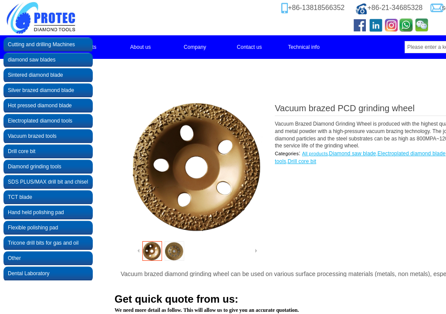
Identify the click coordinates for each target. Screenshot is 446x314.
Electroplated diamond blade (412, 153)
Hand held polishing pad (36, 212)
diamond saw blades (31, 60)
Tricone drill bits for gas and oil (43, 243)
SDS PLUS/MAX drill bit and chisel (48, 182)
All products (315, 153)
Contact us (249, 47)
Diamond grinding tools (34, 167)
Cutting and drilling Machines (41, 44)
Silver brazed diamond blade (41, 90)
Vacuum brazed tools (32, 136)
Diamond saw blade (352, 153)
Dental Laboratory (28, 273)
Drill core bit (301, 161)
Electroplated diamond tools (40, 121)
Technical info (304, 47)
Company (195, 47)
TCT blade (20, 197)
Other (14, 258)
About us (140, 47)
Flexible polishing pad (33, 228)
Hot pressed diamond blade (40, 105)
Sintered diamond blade (35, 75)
